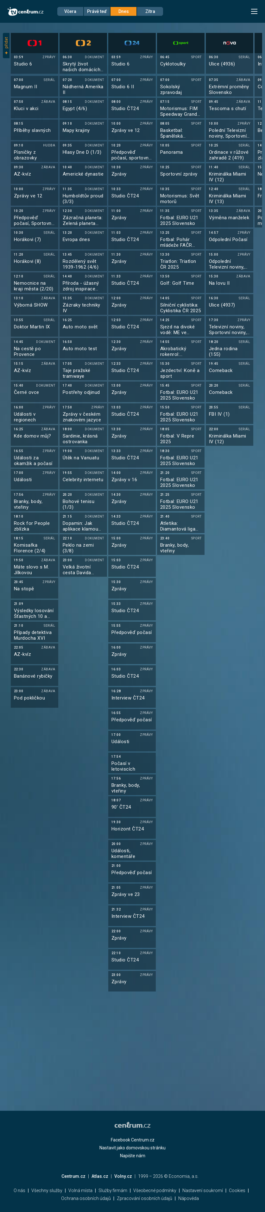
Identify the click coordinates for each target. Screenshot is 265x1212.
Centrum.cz (73, 1176)
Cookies (237, 1190)
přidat (6, 45)
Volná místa (80, 1190)
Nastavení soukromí (202, 1190)
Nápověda (188, 1198)
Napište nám (132, 1155)
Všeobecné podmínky (154, 1190)
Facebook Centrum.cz (133, 1139)
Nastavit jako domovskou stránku (132, 1147)
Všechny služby (46, 1190)
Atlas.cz (99, 1176)
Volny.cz (123, 1176)
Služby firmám (112, 1190)
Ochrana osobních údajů (86, 1198)
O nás (19, 1190)
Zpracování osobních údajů (144, 1198)
